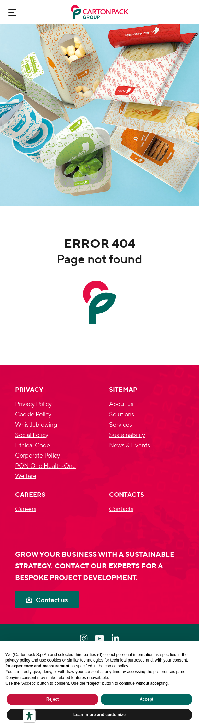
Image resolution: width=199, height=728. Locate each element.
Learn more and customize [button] (99, 714)
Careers (25, 509)
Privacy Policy (33, 404)
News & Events (129, 445)
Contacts (121, 509)
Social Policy (31, 435)
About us (121, 404)
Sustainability (127, 435)
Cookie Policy (33, 414)
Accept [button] (146, 699)
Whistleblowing (36, 425)
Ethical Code (32, 445)
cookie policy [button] (116, 666)
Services (120, 425)
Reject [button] (52, 699)
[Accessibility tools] (29, 716)
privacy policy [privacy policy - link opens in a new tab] (17, 660)
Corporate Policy (37, 456)
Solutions (121, 414)
